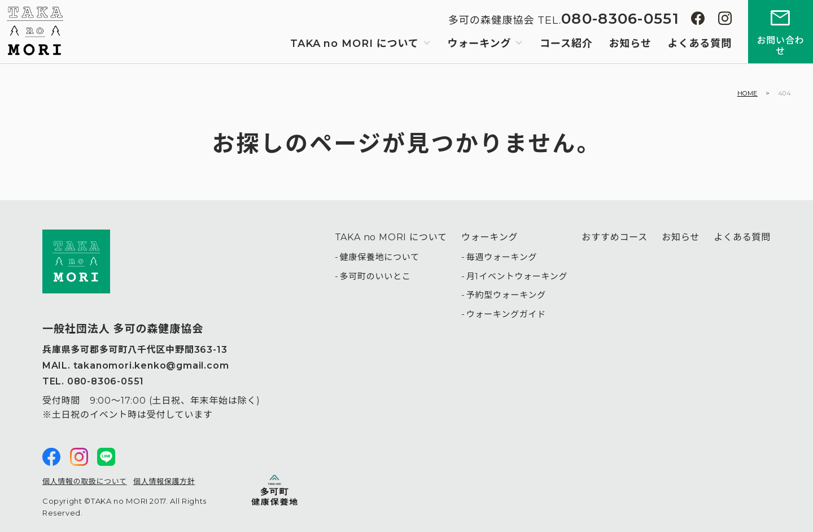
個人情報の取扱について (84, 481)
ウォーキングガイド (506, 314)
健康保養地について (379, 257)
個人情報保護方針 (164, 481)
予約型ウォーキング (506, 294)
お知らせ (630, 43)
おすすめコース (615, 237)
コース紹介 (566, 43)
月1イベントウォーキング (517, 276)
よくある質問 (700, 43)
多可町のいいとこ (374, 276)
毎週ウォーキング (501, 257)
